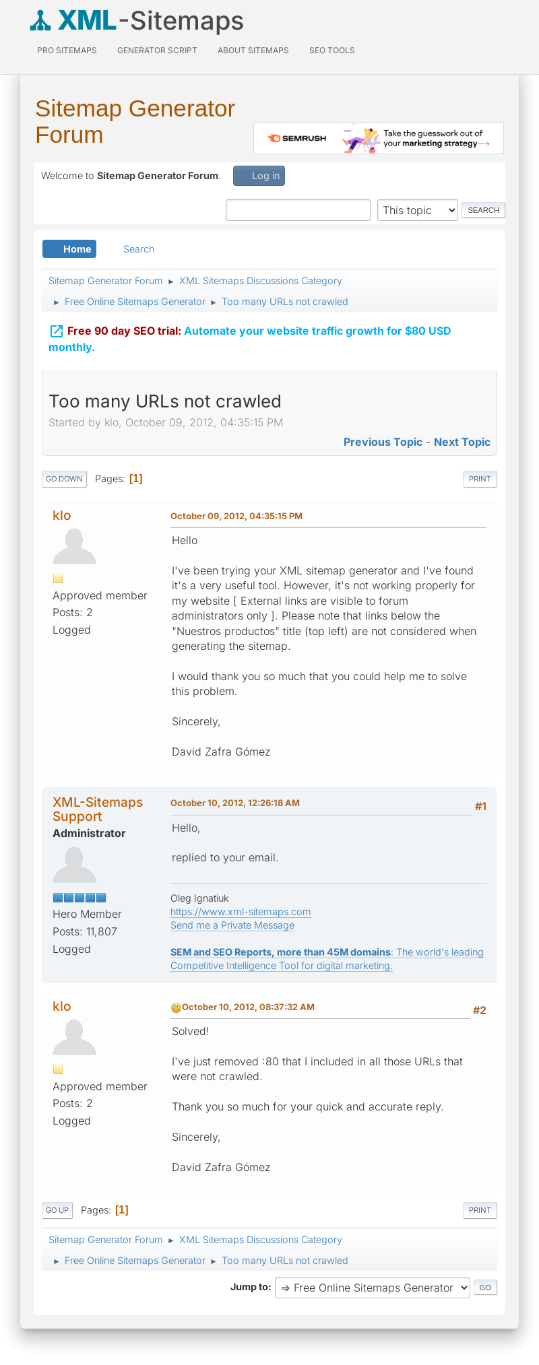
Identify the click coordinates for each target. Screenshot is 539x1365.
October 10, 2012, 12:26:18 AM (235, 802)
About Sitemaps (253, 50)
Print (480, 479)
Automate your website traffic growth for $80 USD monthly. (250, 336)
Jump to (249, 1286)
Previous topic (383, 441)
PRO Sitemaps (67, 50)
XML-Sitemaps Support (98, 809)
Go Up (57, 1210)
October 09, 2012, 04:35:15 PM (236, 515)
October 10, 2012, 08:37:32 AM (248, 1006)
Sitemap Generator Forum (135, 121)
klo (62, 515)
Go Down (64, 479)
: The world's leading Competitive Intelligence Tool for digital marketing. (327, 958)
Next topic (462, 441)
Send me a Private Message (232, 925)
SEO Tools (332, 50)
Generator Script (157, 50)
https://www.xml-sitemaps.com (240, 911)
